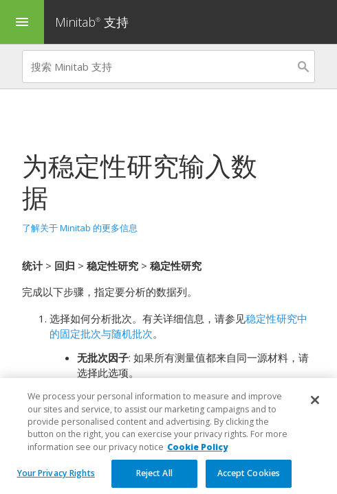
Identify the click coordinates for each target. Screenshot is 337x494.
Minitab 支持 (92, 22)
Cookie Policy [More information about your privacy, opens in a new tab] (197, 460)
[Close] (315, 413)
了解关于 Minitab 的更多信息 (80, 228)
